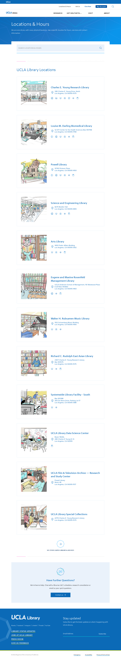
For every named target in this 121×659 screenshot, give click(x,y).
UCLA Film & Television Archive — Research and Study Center (70, 475)
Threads (41, 626)
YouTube (47, 626)
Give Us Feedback (20, 643)
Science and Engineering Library (69, 202)
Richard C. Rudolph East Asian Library (72, 356)
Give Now (88, 6)
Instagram (28, 626)
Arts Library (57, 241)
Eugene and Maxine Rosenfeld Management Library (68, 279)
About (107, 13)
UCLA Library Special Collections (69, 514)
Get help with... (74, 13)
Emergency (77, 655)
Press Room (17, 639)
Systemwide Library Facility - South (70, 394)
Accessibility (88, 655)
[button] (113, 6)
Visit (90, 13)
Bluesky (13, 626)
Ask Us (78, 6)
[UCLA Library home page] (11, 13)
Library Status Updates (23, 631)
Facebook (20, 626)
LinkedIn (34, 626)
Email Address (68, 634)
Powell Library (59, 164)
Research (58, 13)
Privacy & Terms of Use (103, 655)
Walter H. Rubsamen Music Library (70, 318)
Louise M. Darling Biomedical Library (71, 125)
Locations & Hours (65, 6)
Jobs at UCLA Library (22, 635)
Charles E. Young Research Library (70, 86)
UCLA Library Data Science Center (70, 433)
